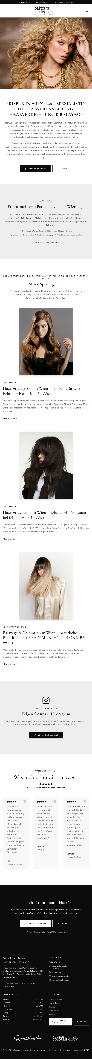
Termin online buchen (35, 172)
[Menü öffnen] (87, 10)
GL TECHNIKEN (42, 2)
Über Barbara (54, 1011)
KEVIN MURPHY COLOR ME (64, 2)
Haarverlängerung (55, 999)
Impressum (53, 1050)
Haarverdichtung (55, 1003)
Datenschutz (65, 1050)
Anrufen (62, 172)
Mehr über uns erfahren (46, 243)
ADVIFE (86, 1050)
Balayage (52, 1007)
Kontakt (52, 1015)
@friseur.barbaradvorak (46, 735)
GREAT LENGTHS (24, 2)
